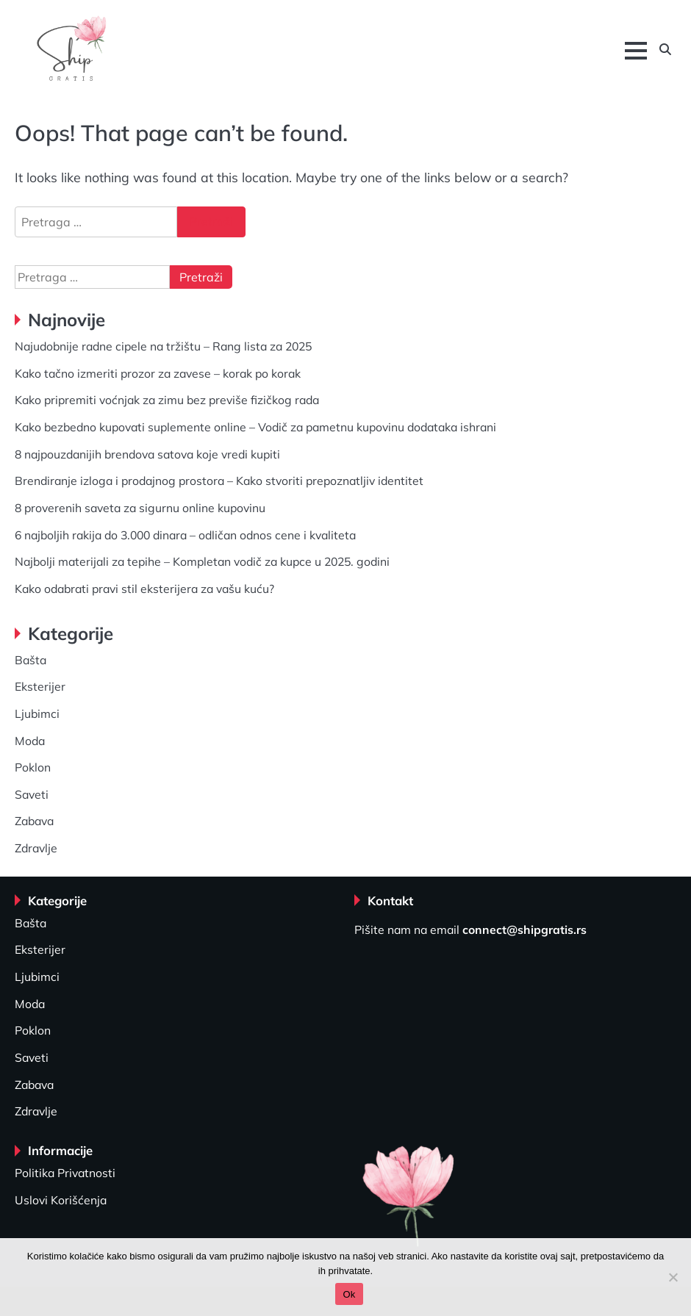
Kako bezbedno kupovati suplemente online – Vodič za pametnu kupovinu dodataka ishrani (255, 427)
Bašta (30, 659)
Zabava (34, 820)
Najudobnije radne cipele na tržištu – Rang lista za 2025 (163, 346)
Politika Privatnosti (65, 1172)
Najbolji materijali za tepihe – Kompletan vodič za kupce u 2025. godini (202, 561)
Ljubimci (37, 713)
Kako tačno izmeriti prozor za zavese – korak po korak (158, 373)
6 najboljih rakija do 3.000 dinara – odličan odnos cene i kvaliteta (185, 535)
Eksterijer (40, 686)
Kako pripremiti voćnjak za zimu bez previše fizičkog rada (167, 399)
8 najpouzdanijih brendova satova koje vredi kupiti (147, 454)
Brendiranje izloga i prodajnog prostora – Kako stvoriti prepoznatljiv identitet (219, 480)
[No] (672, 1277)
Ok (349, 1294)
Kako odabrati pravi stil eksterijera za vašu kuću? (144, 588)
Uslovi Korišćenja (61, 1200)
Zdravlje (36, 848)
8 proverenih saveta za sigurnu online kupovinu (140, 507)
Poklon (33, 767)
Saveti (32, 794)
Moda (30, 740)
